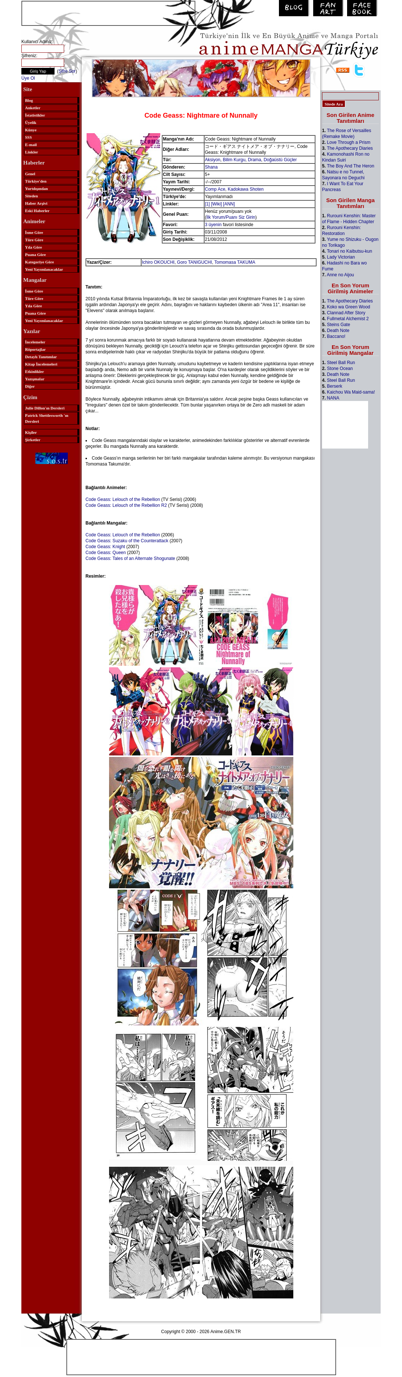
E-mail (31, 144)
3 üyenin (213, 224)
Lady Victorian (341, 257)
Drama (254, 159)
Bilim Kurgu (234, 159)
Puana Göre (35, 254)
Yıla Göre (33, 247)
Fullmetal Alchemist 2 (347, 318)
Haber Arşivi (36, 203)
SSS (28, 137)
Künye (30, 130)
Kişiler (31, 432)
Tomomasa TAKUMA (234, 262)
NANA (333, 398)
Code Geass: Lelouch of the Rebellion (122, 499)
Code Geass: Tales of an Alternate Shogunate (130, 558)
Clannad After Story (346, 312)
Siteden (31, 196)
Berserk (334, 386)
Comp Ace (215, 189)
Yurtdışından (36, 188)
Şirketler (33, 439)
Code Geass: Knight (105, 546)
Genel (30, 174)
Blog (29, 100)
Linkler (31, 152)
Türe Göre (34, 240)
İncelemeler (35, 342)
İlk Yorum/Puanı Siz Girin (230, 217)
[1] (207, 204)
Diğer (30, 386)
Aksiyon (212, 159)
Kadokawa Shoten (245, 189)
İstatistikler (35, 115)
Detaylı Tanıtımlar (41, 356)
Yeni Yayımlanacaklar (44, 269)
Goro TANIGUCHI (194, 262)
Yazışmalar (35, 379)
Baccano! (336, 336)
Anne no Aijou (340, 274)
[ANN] (229, 204)
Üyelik (30, 122)
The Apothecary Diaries (350, 148)
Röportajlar (35, 349)
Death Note (338, 330)
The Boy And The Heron (350, 166)
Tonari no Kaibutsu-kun (349, 251)
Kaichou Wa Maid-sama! (351, 392)
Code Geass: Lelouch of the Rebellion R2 (126, 505)
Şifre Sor (67, 71)
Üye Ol (28, 78)
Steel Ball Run (341, 362)
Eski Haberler (37, 210)
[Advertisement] (108, 12)
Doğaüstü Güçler (280, 159)
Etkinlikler (34, 371)
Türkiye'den (35, 181)
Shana (211, 167)
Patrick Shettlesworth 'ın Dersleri (46, 418)
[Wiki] (216, 204)
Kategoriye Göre (39, 262)
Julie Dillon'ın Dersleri (44, 408)
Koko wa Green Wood (348, 306)
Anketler (33, 107)
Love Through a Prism (348, 142)
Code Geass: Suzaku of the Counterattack (126, 540)
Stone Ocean (340, 368)
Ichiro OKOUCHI (158, 262)
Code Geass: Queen (105, 552)
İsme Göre (34, 232)
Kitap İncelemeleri (41, 364)
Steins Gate (338, 324)
